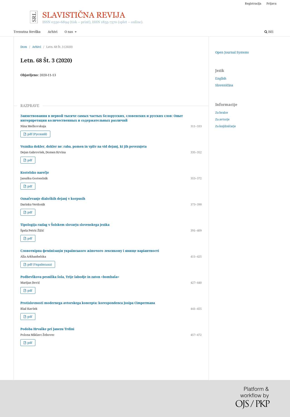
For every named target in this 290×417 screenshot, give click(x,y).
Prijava (271, 3)
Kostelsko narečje (34, 172)
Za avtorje (222, 119)
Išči (268, 31)
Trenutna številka (27, 31)
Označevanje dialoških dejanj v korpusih (52, 198)
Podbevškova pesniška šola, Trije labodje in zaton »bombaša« (69, 277)
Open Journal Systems (232, 52)
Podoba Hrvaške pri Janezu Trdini (47, 329)
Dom (23, 47)
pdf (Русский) (37, 134)
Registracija (253, 3)
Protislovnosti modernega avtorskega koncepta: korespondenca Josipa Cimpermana (87, 303)
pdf (29, 160)
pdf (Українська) (39, 264)
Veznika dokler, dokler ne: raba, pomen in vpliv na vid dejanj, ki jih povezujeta (83, 146)
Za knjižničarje (225, 126)
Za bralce (221, 112)
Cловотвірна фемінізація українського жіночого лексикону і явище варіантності (89, 251)
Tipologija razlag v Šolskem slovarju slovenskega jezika (64, 224)
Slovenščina (224, 85)
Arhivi (52, 31)
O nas (69, 31)
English (220, 78)
